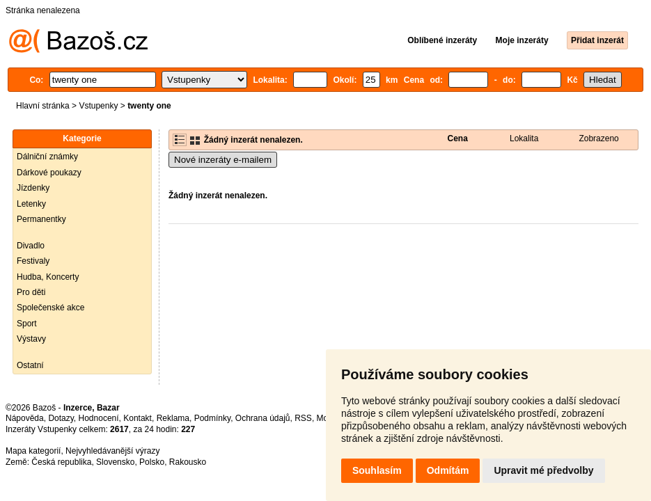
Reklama (173, 418)
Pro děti (31, 292)
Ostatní (30, 365)
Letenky (31, 204)
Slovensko (115, 462)
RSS (303, 418)
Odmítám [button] (448, 470)
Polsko (151, 462)
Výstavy (31, 339)
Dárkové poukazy (49, 172)
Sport (27, 323)
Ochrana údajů (262, 418)
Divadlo (31, 245)
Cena (458, 138)
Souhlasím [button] (377, 470)
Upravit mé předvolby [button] (543, 470)
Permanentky (41, 219)
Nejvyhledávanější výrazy (112, 451)
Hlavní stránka (43, 106)
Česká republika (61, 462)
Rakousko (187, 462)
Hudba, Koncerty (48, 277)
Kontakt (137, 418)
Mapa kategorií (33, 451)
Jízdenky (33, 188)
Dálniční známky (47, 156)
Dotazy (60, 418)
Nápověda (25, 418)
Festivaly (33, 261)
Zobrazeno (598, 138)
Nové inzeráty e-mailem (223, 159)
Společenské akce (50, 307)
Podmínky (212, 418)
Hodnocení (99, 418)
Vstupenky (98, 106)
